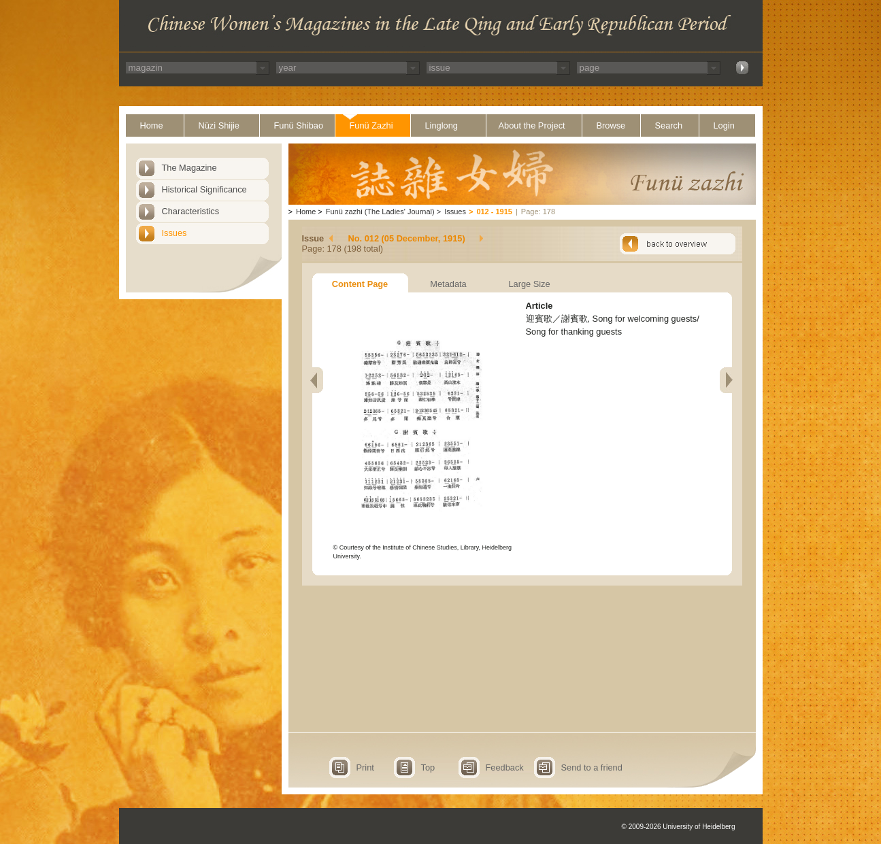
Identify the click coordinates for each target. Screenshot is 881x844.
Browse (611, 125)
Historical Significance (204, 189)
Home (151, 125)
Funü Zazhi (371, 125)
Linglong (441, 125)
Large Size (529, 284)
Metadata (448, 284)
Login (724, 125)
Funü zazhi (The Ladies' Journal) (380, 211)
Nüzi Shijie (219, 125)
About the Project (532, 125)
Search (669, 125)
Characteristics (191, 211)
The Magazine (189, 168)
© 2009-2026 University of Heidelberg (678, 826)
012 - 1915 (494, 211)
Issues (174, 233)
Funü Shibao (299, 125)
